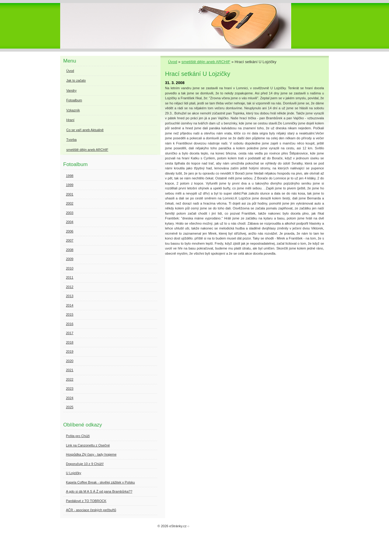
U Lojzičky (73, 473)
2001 (69, 194)
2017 (69, 333)
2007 (69, 240)
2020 (69, 361)
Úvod (172, 61)
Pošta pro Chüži (78, 436)
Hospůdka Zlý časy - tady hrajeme (91, 454)
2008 (69, 250)
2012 (69, 287)
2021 (69, 370)
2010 (69, 268)
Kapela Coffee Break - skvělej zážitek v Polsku (100, 482)
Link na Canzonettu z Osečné (88, 445)
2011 (69, 277)
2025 (69, 407)
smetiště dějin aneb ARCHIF (205, 61)
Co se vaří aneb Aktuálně (85, 130)
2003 (69, 213)
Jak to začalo (76, 80)
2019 (69, 351)
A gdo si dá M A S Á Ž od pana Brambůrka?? (99, 491)
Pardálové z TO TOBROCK (86, 501)
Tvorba (71, 139)
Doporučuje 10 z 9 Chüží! (85, 464)
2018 (69, 342)
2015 (69, 314)
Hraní (70, 120)
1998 (69, 176)
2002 (69, 203)
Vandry (71, 90)
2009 (69, 259)
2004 (69, 222)
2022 (69, 379)
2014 (69, 305)
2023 (69, 388)
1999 (69, 185)
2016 (69, 324)
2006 (69, 231)
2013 (69, 296)
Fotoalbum (74, 100)
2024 (69, 398)
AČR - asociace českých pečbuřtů (91, 510)
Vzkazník (73, 110)
